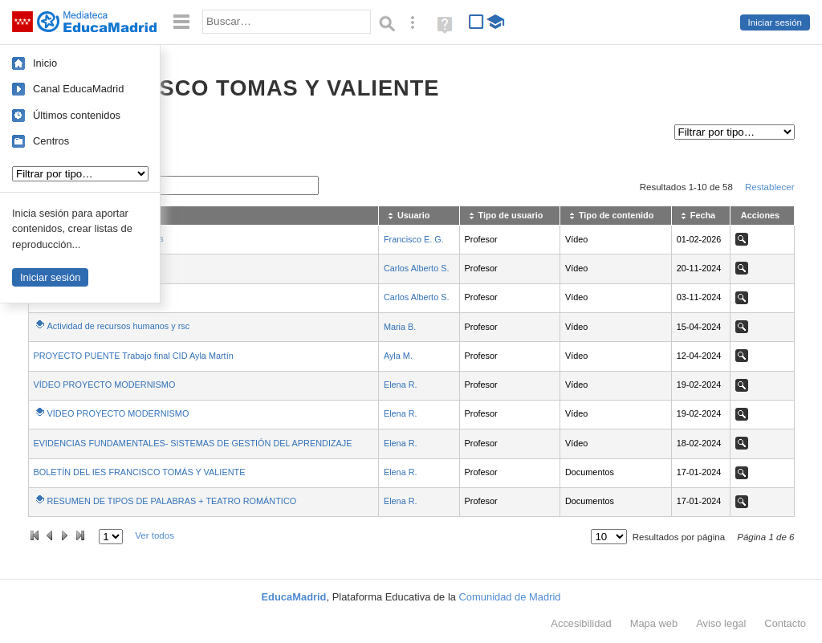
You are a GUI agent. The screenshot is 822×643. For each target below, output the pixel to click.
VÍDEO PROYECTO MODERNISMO (105, 384)
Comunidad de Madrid (510, 597)
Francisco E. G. (414, 239)
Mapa (654, 623)
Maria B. (400, 327)
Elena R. (400, 384)
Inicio (45, 63)
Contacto (785, 623)
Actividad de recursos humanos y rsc (118, 326)
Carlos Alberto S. (417, 268)
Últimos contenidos (76, 115)
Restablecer (770, 187)
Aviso (721, 623)
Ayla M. (398, 355)
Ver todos (154, 535)
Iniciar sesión (775, 22)
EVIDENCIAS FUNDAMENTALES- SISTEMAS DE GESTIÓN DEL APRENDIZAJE (193, 443)
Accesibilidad (581, 623)
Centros (51, 141)
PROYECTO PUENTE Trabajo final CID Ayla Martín (134, 355)
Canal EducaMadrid (78, 89)
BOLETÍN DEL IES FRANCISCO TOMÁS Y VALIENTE (140, 472)
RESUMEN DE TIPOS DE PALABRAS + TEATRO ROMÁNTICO (172, 501)
